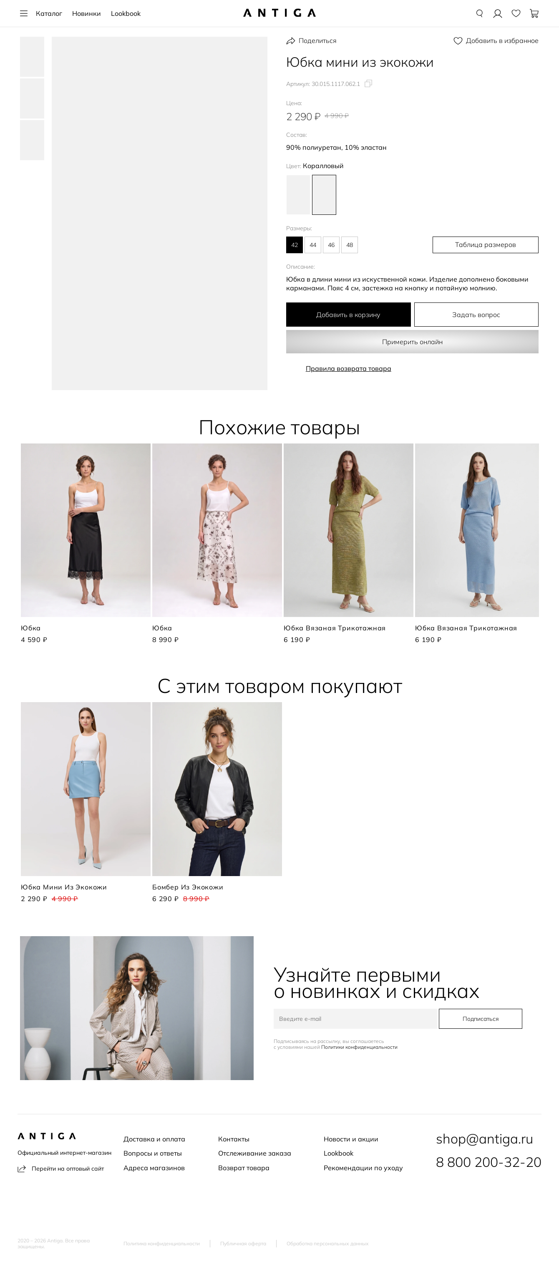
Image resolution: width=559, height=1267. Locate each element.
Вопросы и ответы (152, 1153)
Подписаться (479, 1019)
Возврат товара (243, 1168)
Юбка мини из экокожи (64, 887)
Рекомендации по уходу (363, 1168)
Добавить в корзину (348, 314)
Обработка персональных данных (328, 1244)
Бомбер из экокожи (188, 887)
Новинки (86, 13)
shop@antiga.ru (484, 1138)
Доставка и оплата (154, 1139)
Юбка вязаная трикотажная (335, 628)
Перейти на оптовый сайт (61, 1168)
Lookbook (126, 13)
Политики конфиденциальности (361, 1048)
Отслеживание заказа (254, 1153)
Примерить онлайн (412, 342)
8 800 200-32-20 (488, 1162)
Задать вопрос (476, 314)
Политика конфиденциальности (161, 1244)
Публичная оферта (243, 1244)
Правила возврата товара (348, 368)
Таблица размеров (495, 245)
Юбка (31, 628)
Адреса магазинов (154, 1168)
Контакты (233, 1139)
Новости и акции (351, 1139)
